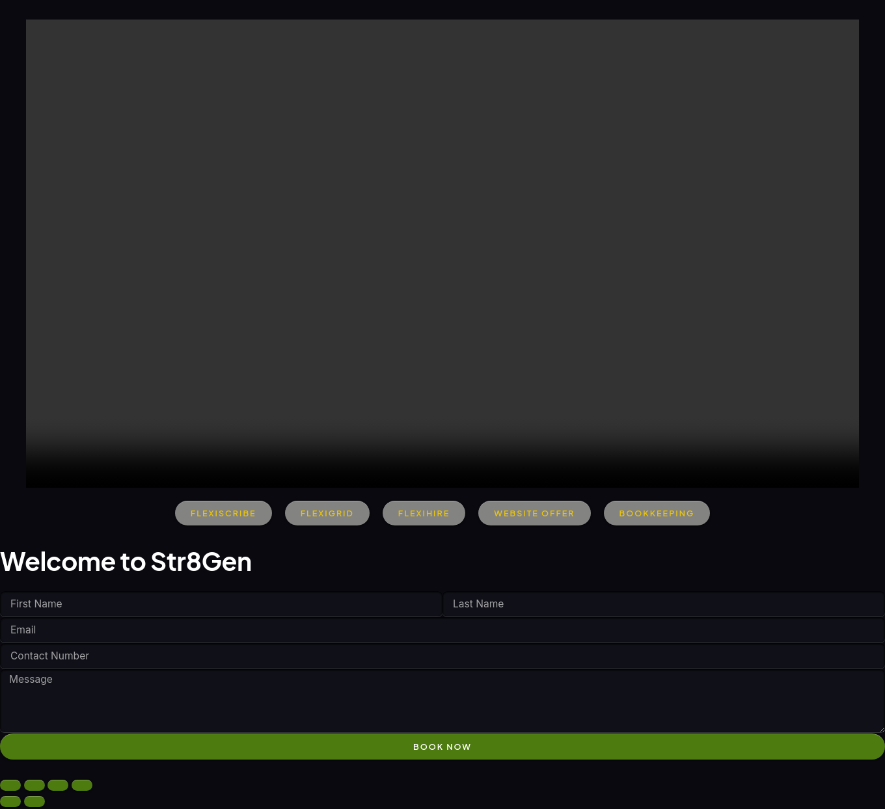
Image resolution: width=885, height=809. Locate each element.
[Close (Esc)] (82, 787)
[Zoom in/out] (10, 787)
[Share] (58, 787)
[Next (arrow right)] (34, 803)
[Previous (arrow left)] (10, 803)
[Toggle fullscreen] (34, 787)
